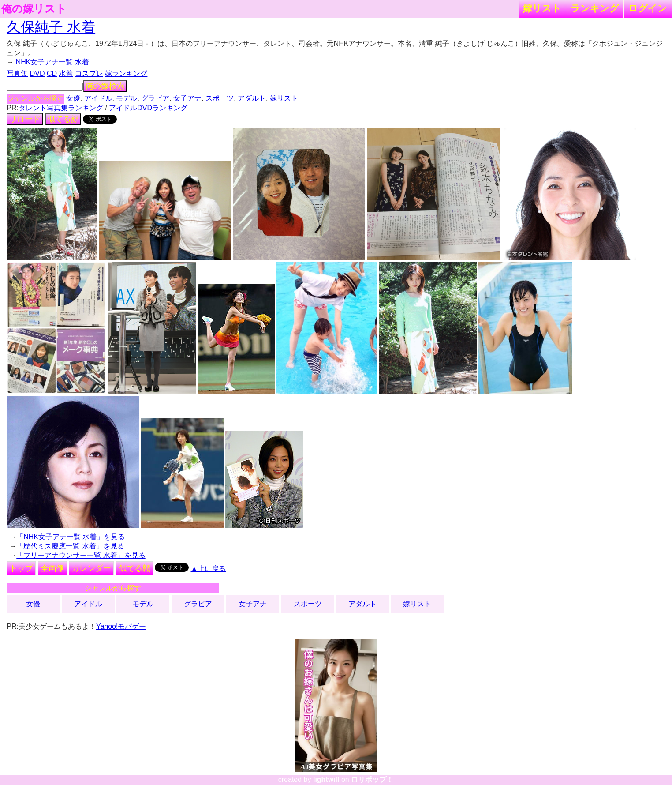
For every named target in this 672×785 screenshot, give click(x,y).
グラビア (155, 98)
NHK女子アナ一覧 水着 (52, 62)
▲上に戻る (208, 568)
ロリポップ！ (372, 779)
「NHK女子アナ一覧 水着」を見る (70, 537)
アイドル (98, 98)
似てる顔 (63, 119)
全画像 (52, 568)
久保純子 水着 (51, 27)
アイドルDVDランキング (148, 108)
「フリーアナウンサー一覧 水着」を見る (80, 555)
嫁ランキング (126, 73)
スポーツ (219, 98)
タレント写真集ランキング (61, 108)
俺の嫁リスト (34, 9)
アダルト (252, 98)
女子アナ (187, 98)
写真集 (17, 73)
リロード (25, 119)
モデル (126, 98)
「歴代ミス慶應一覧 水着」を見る (70, 546)
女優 (73, 98)
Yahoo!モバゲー (121, 626)
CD (52, 73)
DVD (37, 73)
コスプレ (89, 73)
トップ (21, 568)
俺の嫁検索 (105, 86)
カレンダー (91, 568)
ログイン (647, 8)
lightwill (326, 779)
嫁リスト (542, 8)
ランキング (595, 8)
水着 (66, 73)
